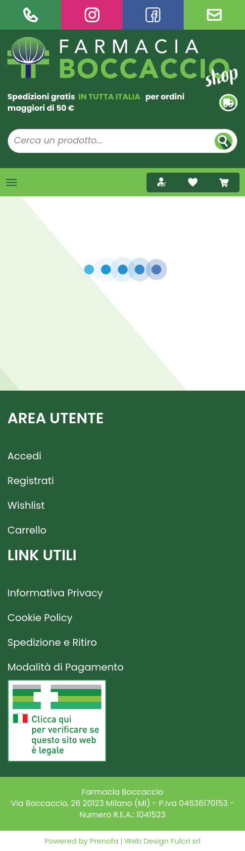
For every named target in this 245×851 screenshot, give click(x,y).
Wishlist (26, 505)
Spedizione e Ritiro (52, 642)
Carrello (27, 530)
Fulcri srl (185, 841)
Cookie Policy (40, 618)
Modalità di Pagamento (65, 667)
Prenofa (103, 841)
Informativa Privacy (55, 593)
